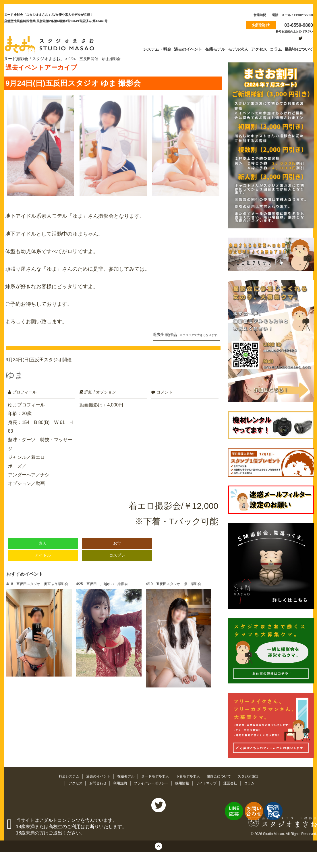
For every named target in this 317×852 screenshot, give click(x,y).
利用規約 (118, 782)
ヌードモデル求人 (155, 775)
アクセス (71, 782)
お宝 (117, 537)
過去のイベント (95, 775)
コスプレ (117, 549)
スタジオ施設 (254, 775)
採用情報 (184, 782)
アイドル (43, 549)
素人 (43, 537)
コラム (254, 782)
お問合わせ (94, 782)
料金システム (64, 775)
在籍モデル (124, 775)
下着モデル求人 (190, 775)
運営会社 (235, 782)
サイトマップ (209, 782)
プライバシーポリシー (151, 782)
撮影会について (223, 775)
